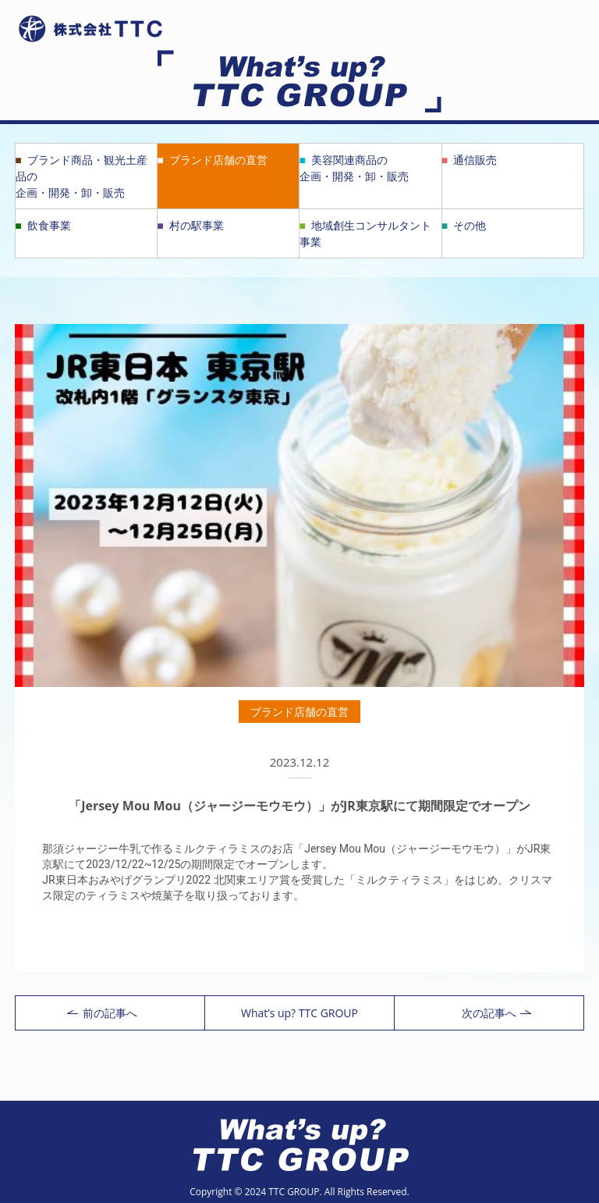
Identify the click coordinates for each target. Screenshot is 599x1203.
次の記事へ (496, 1012)
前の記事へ (102, 1012)
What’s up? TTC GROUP (299, 1012)
